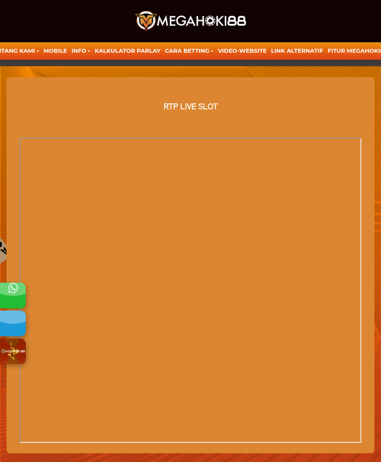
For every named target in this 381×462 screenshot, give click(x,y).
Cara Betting (187, 50)
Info (79, 50)
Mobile (55, 50)
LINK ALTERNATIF (297, 50)
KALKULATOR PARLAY (128, 50)
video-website (242, 50)
